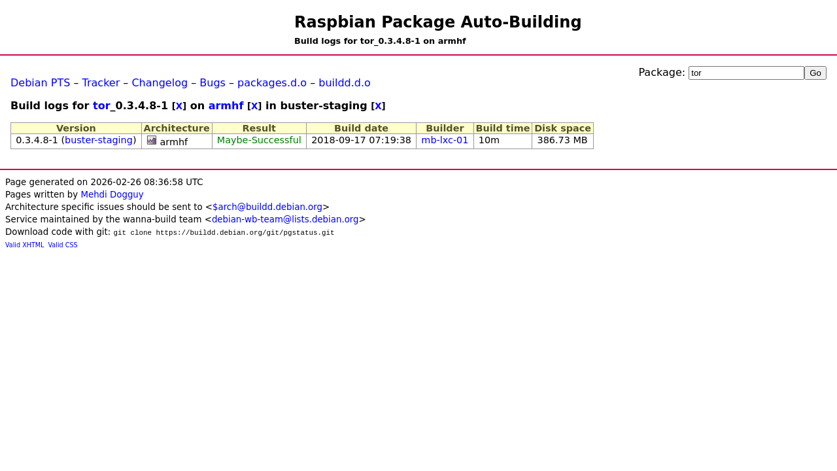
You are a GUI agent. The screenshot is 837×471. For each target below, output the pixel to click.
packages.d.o (272, 83)
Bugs (212, 83)
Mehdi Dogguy (111, 195)
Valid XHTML (24, 245)
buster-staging (99, 140)
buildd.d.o (344, 83)
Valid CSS (63, 245)
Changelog (159, 83)
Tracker (101, 83)
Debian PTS (40, 83)
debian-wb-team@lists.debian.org (285, 219)
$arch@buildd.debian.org (267, 207)
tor (102, 105)
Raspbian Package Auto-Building (438, 22)
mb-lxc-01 (444, 140)
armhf (226, 105)
